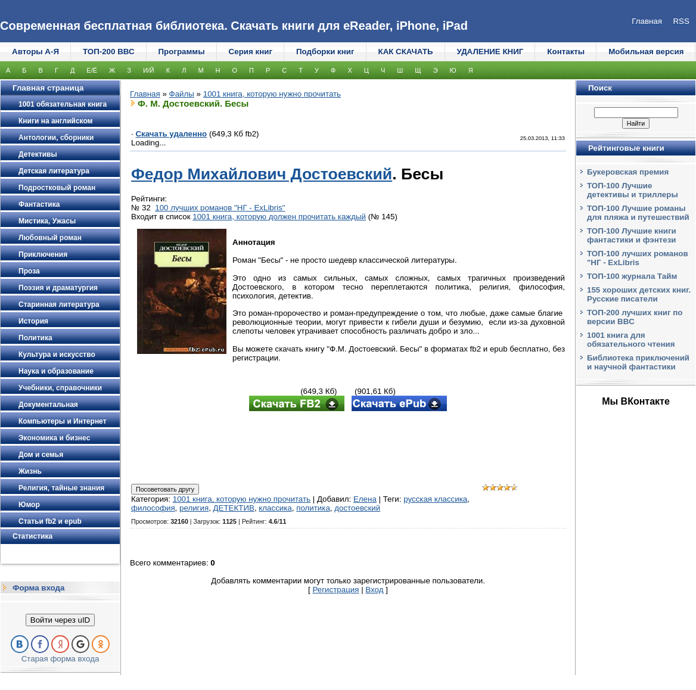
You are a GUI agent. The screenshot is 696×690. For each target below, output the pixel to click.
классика (275, 507)
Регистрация (336, 589)
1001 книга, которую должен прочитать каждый (279, 216)
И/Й (148, 70)
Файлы (181, 93)
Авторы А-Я (35, 51)
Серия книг (250, 51)
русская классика (435, 499)
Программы (182, 51)
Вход (374, 589)
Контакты (566, 51)
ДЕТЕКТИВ (233, 507)
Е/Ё (91, 70)
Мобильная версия (645, 51)
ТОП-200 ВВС (109, 51)
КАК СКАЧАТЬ (405, 51)
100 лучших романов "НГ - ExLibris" (220, 207)
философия (153, 507)
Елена (365, 499)
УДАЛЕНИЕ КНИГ (490, 51)
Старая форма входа (60, 658)
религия (194, 507)
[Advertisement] (348, 448)
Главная (145, 93)
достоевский (357, 507)
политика (313, 507)
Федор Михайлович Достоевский (261, 174)
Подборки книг (325, 51)
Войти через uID (60, 620)
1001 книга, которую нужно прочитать (272, 93)
